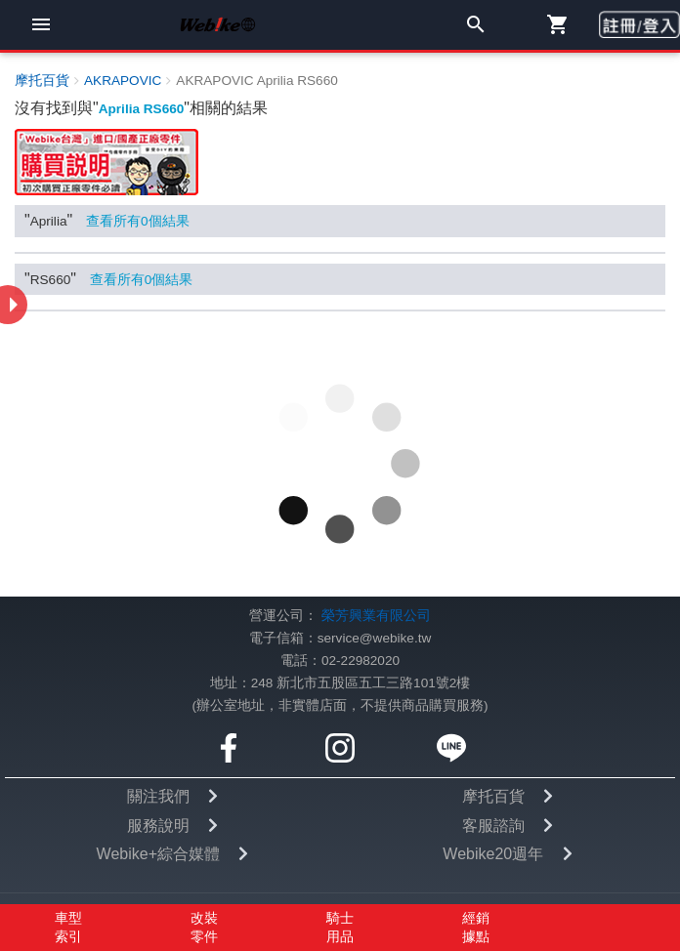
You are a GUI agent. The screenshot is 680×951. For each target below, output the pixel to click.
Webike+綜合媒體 (158, 854)
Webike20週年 (493, 854)
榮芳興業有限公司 (376, 615)
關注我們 (158, 796)
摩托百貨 (493, 796)
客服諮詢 (493, 825)
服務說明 (158, 825)
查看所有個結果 (138, 221)
